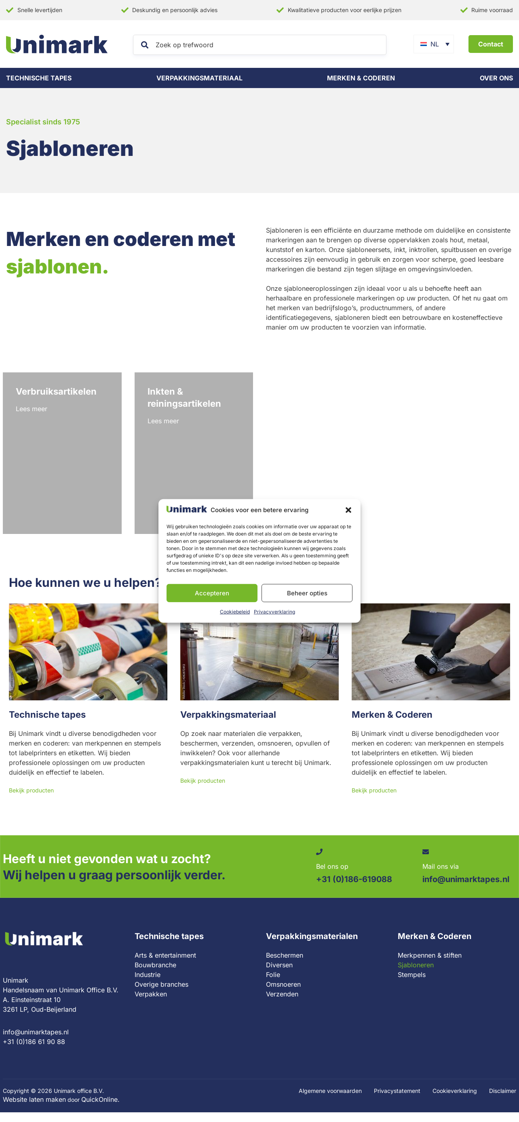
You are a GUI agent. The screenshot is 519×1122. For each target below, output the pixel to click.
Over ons (496, 78)
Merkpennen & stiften (430, 955)
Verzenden (282, 994)
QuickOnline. (100, 1099)
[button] (348, 510)
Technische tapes (39, 78)
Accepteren (212, 593)
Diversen (279, 965)
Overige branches (161, 984)
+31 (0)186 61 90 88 (34, 1042)
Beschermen (284, 955)
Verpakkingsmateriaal (199, 78)
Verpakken (151, 994)
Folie (273, 975)
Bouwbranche (155, 965)
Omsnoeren (283, 984)
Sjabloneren (416, 965)
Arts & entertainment (165, 955)
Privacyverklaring (274, 612)
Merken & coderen (361, 78)
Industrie (147, 975)
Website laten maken (34, 1099)
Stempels (412, 975)
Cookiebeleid (235, 612)
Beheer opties (307, 593)
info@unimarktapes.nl (36, 1032)
